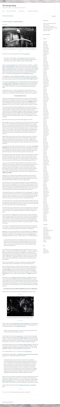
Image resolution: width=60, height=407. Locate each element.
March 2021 (45, 125)
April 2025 (45, 59)
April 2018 (45, 170)
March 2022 (45, 108)
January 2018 (45, 174)
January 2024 (45, 79)
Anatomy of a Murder (27, 344)
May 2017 (45, 185)
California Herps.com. (24, 337)
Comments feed (46, 251)
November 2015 (46, 209)
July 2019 (44, 150)
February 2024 (45, 77)
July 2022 (44, 103)
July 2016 (44, 198)
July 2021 (44, 119)
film (22, 90)
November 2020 (46, 131)
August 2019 (45, 149)
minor (31, 60)
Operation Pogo (28, 351)
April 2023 (45, 91)
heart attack (20, 347)
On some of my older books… (33, 11)
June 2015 (45, 216)
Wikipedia (4, 231)
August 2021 (45, 118)
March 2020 (45, 142)
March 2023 (45, 93)
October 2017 (45, 178)
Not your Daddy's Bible (47, 237)
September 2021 (46, 117)
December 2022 (46, 97)
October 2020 (45, 132)
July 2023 (44, 87)
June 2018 (45, 167)
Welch (26, 72)
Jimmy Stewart (12, 67)
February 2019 (45, 157)
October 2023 (45, 83)
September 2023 (46, 84)
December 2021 (46, 112)
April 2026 (45, 43)
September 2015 (46, 212)
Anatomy (30, 70)
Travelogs (45, 241)
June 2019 (45, 152)
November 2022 (46, 98)
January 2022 (45, 111)
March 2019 (45, 156)
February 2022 (45, 110)
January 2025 (45, 63)
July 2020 (44, 136)
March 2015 (45, 220)
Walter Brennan (8, 83)
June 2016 (45, 199)
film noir (21, 81)
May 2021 (45, 122)
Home (3, 11)
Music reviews (45, 234)
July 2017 (44, 182)
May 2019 (45, 153)
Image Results (19, 336)
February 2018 (45, 173)
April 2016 (45, 202)
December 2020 (46, 129)
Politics (44, 240)
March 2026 (45, 44)
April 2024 (45, 75)
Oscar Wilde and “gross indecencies (30, 77)
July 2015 (44, 214)
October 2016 (45, 194)
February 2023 (45, 94)
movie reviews (27, 53)
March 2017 (45, 187)
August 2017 (45, 181)
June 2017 (45, 184)
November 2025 (46, 50)
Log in (44, 248)
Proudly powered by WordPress (7, 402)
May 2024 (45, 73)
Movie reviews (13, 392)
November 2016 (46, 192)
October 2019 (45, 147)
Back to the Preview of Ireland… (48, 26)
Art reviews (45, 227)
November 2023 (46, 82)
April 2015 (45, 219)
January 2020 (45, 145)
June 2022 (45, 104)
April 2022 (45, 107)
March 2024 (45, 76)
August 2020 (45, 135)
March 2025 (45, 61)
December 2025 (46, 48)
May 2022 (45, 105)
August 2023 (45, 86)
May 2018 (45, 168)
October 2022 (45, 100)
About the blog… (21, 11)
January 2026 (45, 47)
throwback (21, 58)
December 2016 (46, 191)
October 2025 (45, 51)
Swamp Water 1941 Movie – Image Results (21, 323)
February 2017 (45, 188)
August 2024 (45, 69)
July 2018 (44, 166)
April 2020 (45, 140)
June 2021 (45, 121)
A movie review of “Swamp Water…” (13, 21)
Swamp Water (12, 48)
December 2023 (46, 80)
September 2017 (46, 180)
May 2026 (45, 41)
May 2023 (45, 90)
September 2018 (46, 164)
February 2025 (45, 62)
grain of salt (25, 291)
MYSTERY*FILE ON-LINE (21, 326)
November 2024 (46, 65)
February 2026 (45, 45)
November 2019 (46, 146)
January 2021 (45, 128)
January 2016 (45, 206)
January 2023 (45, 96)
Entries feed (45, 249)
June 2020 (45, 138)
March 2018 (45, 171)
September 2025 (46, 52)
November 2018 (46, 161)
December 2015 (46, 207)
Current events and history (48, 230)
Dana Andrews (16, 83)
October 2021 (45, 115)
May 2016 (45, 200)
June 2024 (45, 72)
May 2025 (45, 58)
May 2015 (45, 217)
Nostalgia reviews (46, 235)
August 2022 (45, 101)
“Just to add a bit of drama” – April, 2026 (50, 27)
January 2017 (45, 189)
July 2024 (44, 70)
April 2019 (45, 154)
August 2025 (45, 54)
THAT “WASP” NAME (11, 65)
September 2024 (46, 68)
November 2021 (46, 114)
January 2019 (45, 159)
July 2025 (44, 55)
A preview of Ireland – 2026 (48, 29)
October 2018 (45, 163)
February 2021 (45, 126)
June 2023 (45, 89)
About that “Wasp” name (11, 11)
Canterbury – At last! (46, 30)
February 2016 (45, 205)
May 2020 (45, 139)
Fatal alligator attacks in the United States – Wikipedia (21, 277)
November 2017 (46, 177)
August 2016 (45, 196)
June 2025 (45, 56)
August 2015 (45, 213)
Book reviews (45, 228)
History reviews (46, 231)
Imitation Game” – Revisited (19, 76)
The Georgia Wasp (9, 6)
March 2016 (45, 203)
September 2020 (46, 133)
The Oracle (31, 59)
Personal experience (20, 392)
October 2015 (45, 210)
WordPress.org (46, 252)
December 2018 (46, 160)
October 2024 (45, 66)
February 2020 (45, 143)
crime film (25, 81)
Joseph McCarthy (16, 73)
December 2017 (46, 175)
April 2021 (45, 124)
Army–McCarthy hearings (28, 73)
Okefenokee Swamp (7, 84)
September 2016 (46, 195)
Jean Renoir (34, 81)
